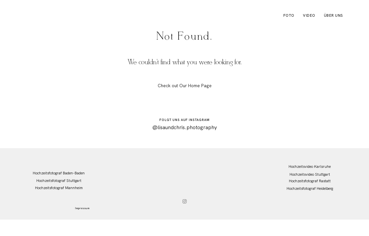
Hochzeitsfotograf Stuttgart (58, 180)
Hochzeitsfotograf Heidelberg (310, 188)
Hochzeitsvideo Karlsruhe (310, 166)
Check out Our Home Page (185, 85)
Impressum (82, 208)
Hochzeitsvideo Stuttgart (310, 174)
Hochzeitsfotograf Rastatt (310, 181)
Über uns (333, 15)
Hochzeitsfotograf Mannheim (59, 188)
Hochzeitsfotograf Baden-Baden (59, 173)
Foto (288, 15)
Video (309, 15)
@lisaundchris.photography (184, 127)
